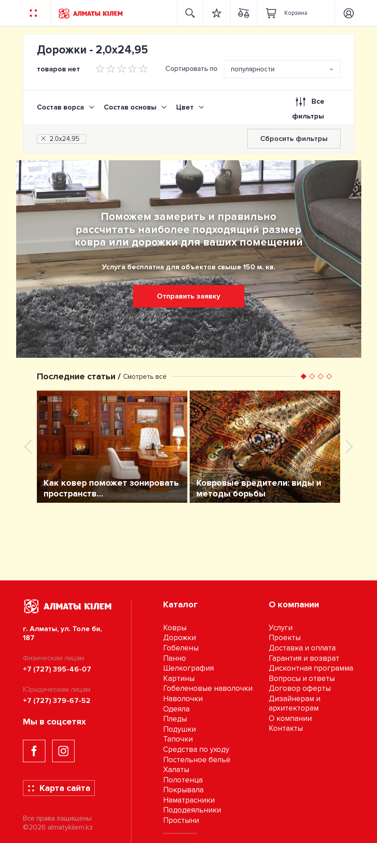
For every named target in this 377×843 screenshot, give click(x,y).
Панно (174, 658)
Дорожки (179, 637)
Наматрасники (189, 800)
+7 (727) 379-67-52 (56, 700)
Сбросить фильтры (294, 138)
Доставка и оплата (302, 648)
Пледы (175, 719)
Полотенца (183, 780)
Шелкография (188, 668)
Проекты (285, 637)
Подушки (179, 729)
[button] (303, 376)
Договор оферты (300, 688)
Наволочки (183, 698)
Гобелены (181, 648)
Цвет (185, 107)
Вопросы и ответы (302, 678)
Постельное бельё (197, 759)
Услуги (281, 627)
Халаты (176, 769)
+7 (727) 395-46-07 (57, 669)
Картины (179, 678)
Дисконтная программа (311, 668)
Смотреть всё (145, 377)
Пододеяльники (192, 810)
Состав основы (130, 107)
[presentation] (28, 446)
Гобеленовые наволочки (208, 688)
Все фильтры (308, 107)
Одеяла (176, 709)
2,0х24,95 (60, 139)
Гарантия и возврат (304, 658)
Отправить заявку (188, 296)
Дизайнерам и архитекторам (294, 703)
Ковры (174, 627)
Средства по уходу (196, 749)
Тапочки (178, 739)
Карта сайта (58, 788)
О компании (290, 718)
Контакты (286, 728)
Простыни (181, 820)
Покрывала (183, 790)
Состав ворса (60, 107)
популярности (253, 69)
